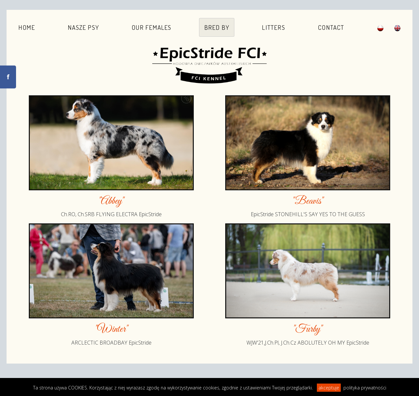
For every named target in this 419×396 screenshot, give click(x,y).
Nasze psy (83, 27)
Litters (273, 27)
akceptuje (329, 388)
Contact (331, 27)
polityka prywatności (364, 388)
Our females (151, 27)
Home (26, 27)
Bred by (216, 27)
